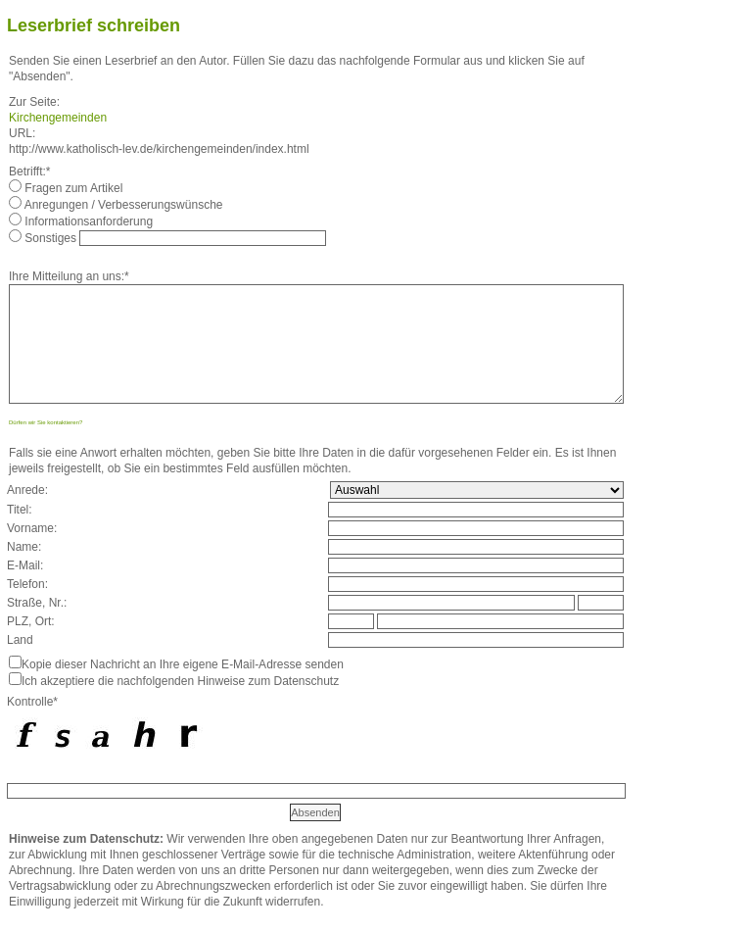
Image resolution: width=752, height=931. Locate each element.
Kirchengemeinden (58, 117)
